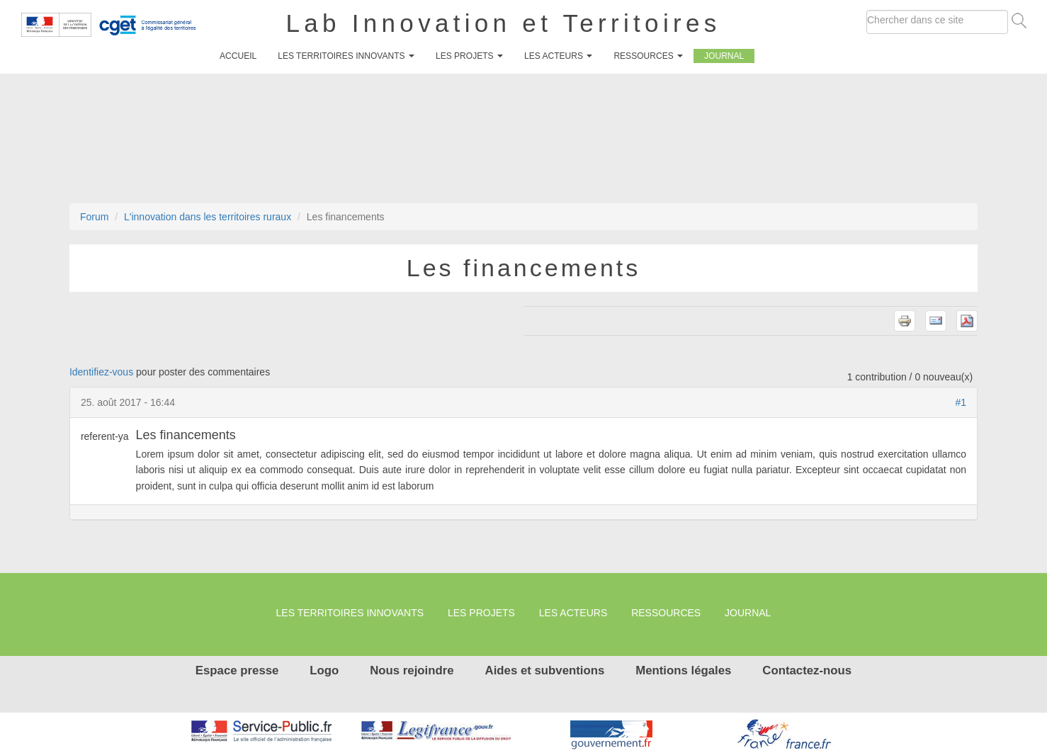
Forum (94, 216)
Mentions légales (683, 670)
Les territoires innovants (346, 56)
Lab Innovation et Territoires (503, 23)
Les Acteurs (558, 56)
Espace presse (237, 670)
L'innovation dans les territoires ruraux (207, 216)
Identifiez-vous (101, 372)
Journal (724, 56)
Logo (324, 670)
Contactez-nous (806, 670)
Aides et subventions (545, 670)
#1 (961, 402)
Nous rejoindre (411, 670)
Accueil (238, 56)
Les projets (469, 56)
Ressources (648, 56)
